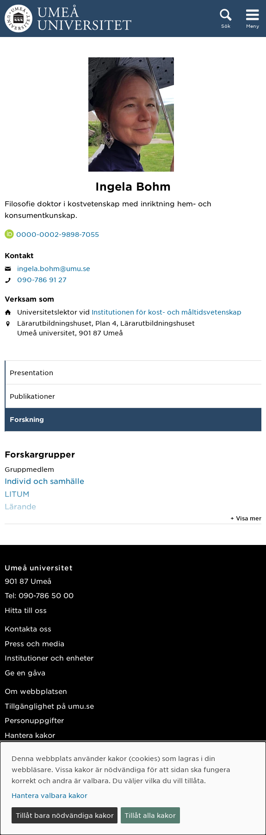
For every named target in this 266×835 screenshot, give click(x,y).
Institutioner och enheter (49, 657)
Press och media (34, 643)
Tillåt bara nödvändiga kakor (65, 815)
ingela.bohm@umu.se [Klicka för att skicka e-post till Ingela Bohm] (53, 268)
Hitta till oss (26, 610)
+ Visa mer (245, 518)
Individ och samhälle (44, 480)
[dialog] (133, 788)
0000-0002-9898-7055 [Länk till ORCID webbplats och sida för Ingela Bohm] (57, 234)
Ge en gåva (25, 672)
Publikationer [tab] (32, 396)
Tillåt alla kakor (150, 815)
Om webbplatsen (36, 691)
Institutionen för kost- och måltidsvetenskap (166, 312)
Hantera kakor (30, 734)
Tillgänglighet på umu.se (49, 705)
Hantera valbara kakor (49, 795)
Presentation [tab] (31, 372)
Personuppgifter (34, 720)
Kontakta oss (28, 628)
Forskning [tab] (27, 419)
